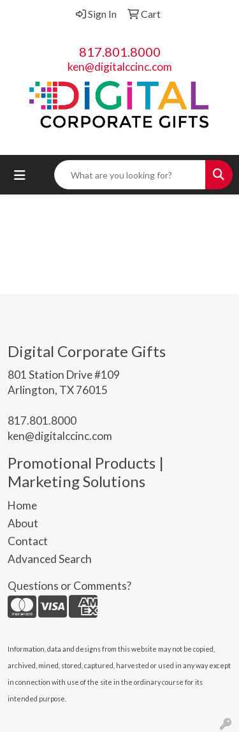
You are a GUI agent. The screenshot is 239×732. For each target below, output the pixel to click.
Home (22, 505)
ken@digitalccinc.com (120, 66)
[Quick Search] (130, 174)
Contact (28, 541)
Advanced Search (50, 559)
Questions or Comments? (69, 585)
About (23, 523)
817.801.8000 (120, 51)
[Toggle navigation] (19, 175)
